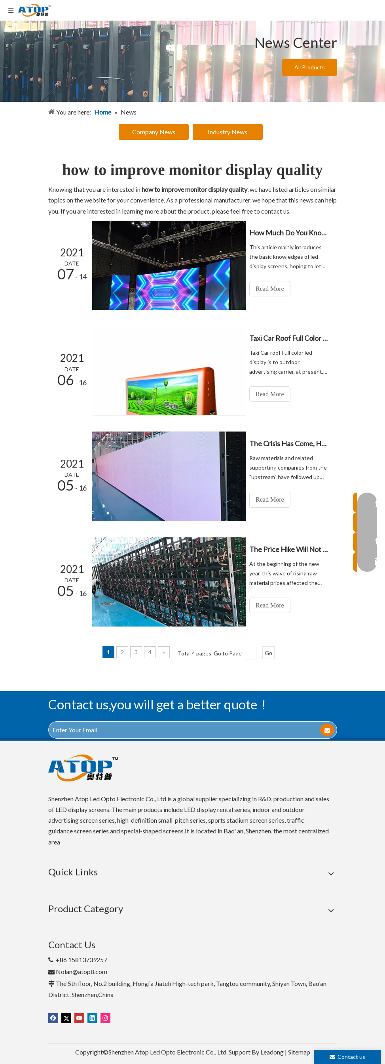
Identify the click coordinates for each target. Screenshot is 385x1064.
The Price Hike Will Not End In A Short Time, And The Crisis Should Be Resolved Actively (290, 548)
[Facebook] (53, 1016)
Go (268, 652)
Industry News (227, 132)
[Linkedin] (92, 1016)
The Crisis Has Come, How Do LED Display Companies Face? (290, 443)
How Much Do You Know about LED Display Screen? (290, 232)
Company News (153, 132)
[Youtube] (79, 1016)
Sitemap (299, 1051)
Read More (274, 288)
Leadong (272, 1051)
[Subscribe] (327, 729)
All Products (309, 67)
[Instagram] (105, 1016)
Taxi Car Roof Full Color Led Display (290, 338)
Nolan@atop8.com (81, 971)
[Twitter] (66, 1016)
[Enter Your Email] (178, 729)
